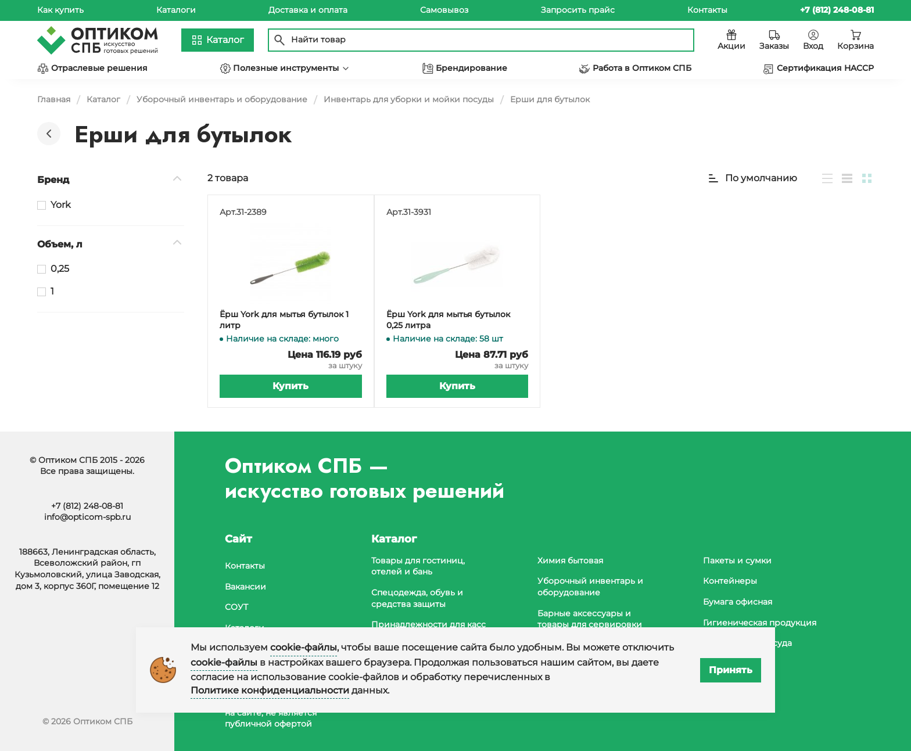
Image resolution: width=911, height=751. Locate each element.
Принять (730, 669)
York (61, 204)
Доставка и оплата (307, 10)
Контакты (707, 10)
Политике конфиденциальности (270, 690)
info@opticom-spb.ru (87, 517)
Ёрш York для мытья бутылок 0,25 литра (448, 320)
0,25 (60, 268)
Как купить (60, 10)
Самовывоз (444, 10)
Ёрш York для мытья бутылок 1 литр (284, 320)
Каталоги (176, 10)
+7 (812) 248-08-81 (87, 506)
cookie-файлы (303, 647)
